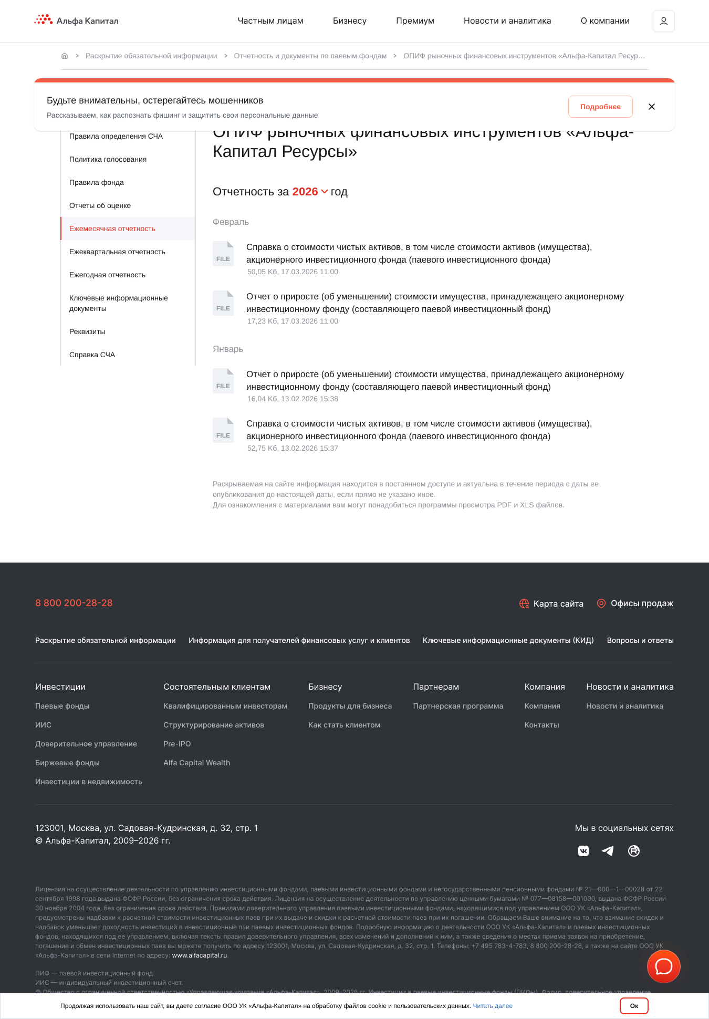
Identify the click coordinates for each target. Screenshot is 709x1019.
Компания (543, 706)
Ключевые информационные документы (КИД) (508, 641)
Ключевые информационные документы (118, 303)
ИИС (43, 725)
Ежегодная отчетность (107, 275)
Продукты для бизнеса (350, 706)
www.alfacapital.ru (199, 956)
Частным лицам (270, 20)
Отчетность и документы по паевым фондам (310, 55)
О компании (605, 20)
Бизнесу (350, 20)
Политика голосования (108, 159)
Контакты (542, 725)
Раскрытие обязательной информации (151, 55)
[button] (664, 966)
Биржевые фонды (67, 763)
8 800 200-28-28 (74, 603)
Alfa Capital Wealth (196, 763)
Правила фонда (96, 182)
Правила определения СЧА (116, 136)
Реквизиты (87, 331)
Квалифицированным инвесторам (225, 706)
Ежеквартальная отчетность (117, 251)
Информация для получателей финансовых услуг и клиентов (299, 641)
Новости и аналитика (507, 20)
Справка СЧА (92, 354)
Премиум (415, 20)
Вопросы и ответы (640, 641)
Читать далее (493, 1006)
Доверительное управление (86, 744)
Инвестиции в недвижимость (88, 782)
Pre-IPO (177, 744)
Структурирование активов (213, 725)
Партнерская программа (458, 706)
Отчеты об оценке (100, 205)
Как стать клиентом (344, 725)
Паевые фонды (62, 706)
